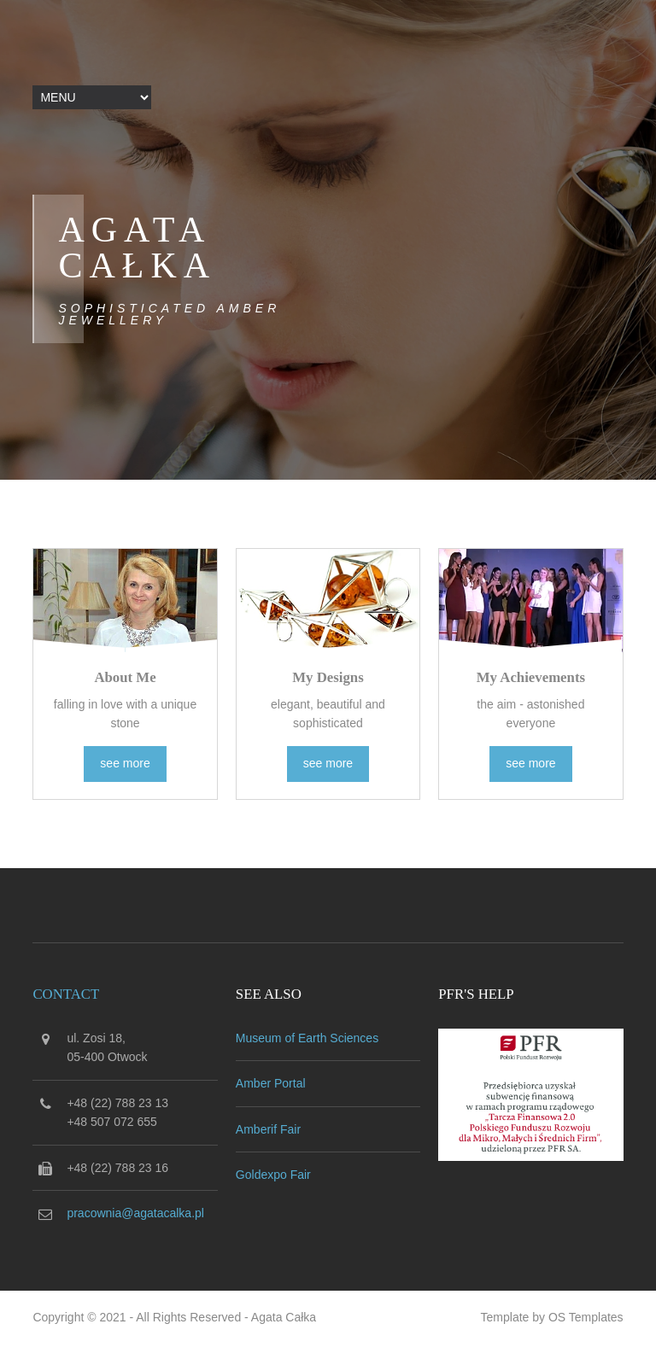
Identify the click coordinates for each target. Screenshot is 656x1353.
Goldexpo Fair (273, 1174)
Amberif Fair (268, 1129)
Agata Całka (283, 1317)
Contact (65, 994)
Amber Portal (271, 1083)
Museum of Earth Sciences (307, 1038)
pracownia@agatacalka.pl (135, 1213)
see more (124, 763)
